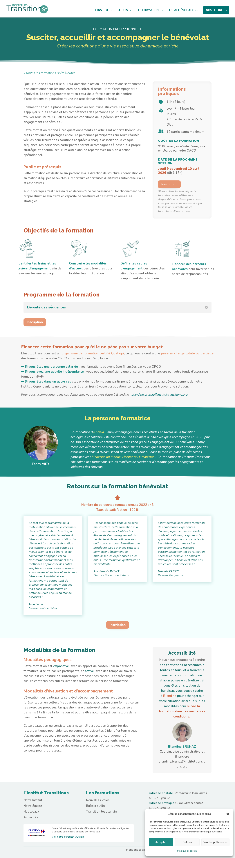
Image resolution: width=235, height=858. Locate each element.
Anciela (98, 432)
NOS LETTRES (215, 10)
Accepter (161, 842)
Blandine (170, 696)
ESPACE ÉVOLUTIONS (183, 10)
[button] (227, 814)
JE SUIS (123, 10)
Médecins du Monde (106, 457)
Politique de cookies (187, 850)
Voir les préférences (215, 842)
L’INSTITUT (102, 10)
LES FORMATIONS (148, 10)
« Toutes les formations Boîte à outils (49, 73)
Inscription (169, 184)
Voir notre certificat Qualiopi (68, 837)
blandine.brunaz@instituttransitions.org (159, 394)
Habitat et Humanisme (138, 457)
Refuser (187, 842)
